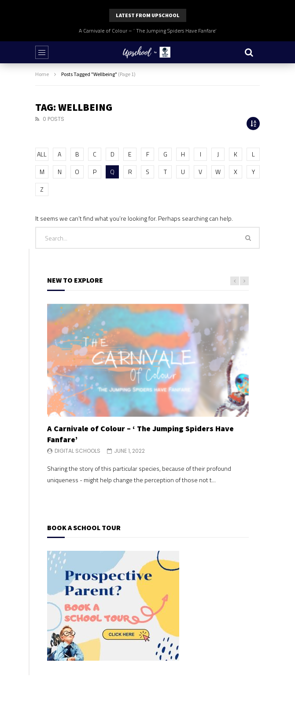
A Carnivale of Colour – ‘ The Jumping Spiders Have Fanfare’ (147, 30)
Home (42, 74)
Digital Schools (77, 451)
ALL (42, 154)
